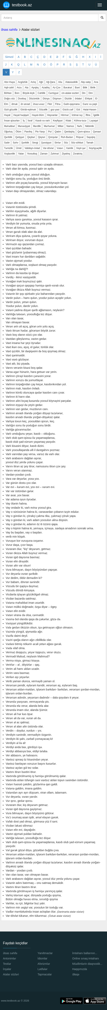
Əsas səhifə (9, 29)
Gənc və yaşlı (90, 104)
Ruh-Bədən (67, 137)
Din (83, 93)
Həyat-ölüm (38, 115)
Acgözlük (22, 82)
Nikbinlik (89, 126)
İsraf (30, 120)
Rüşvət (79, 137)
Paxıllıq (28, 131)
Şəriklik (25, 142)
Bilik (85, 87)
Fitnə (57, 104)
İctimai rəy (77, 115)
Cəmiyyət (53, 93)
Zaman (43, 153)
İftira (88, 115)
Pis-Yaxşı (40, 131)
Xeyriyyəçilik (95, 148)
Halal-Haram (89, 109)
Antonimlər (9, 958)
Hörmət (65, 115)
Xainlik (69, 148)
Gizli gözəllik (10, 109)
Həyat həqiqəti (21, 115)
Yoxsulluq (32, 153)
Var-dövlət (48, 148)
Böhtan (8, 93)
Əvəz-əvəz (38, 104)
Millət (60, 126)
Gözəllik (43, 109)
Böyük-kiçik (29, 93)
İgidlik (96, 115)
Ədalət (78, 98)
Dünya (46, 98)
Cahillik (41, 93)
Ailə (60, 82)
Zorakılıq (77, 153)
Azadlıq (45, 87)
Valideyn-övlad (32, 148)
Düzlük (68, 98)
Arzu (19, 87)
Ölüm (18, 131)
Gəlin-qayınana (72, 104)
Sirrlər (58, 142)
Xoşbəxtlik (9, 153)
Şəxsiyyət (46, 142)
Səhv (15, 142)
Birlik (92, 87)
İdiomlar (42, 958)
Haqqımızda (79, 969)
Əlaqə (76, 974)
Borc (17, 93)
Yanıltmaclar (45, 953)
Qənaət (97, 131)
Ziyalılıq (66, 153)
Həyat (7, 115)
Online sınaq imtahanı (85, 958)
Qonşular (53, 137)
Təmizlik (8, 148)
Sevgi (35, 142)
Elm (6, 104)
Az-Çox (56, 87)
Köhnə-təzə (80, 120)
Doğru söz (9, 98)
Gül (78, 109)
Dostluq (22, 98)
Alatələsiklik (71, 82)
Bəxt (77, 87)
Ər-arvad (25, 104)
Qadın (58, 131)
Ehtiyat (88, 98)
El (96, 98)
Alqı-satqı (86, 82)
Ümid (18, 148)
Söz (66, 142)
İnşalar (7, 969)
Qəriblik (8, 137)
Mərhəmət (49, 126)
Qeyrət (41, 137)
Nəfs (79, 126)
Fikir (50, 104)
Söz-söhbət (77, 142)
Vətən (60, 148)
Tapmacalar (44, 974)
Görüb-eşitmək (28, 109)
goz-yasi (55, 109)
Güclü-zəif (67, 109)
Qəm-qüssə (84, 131)
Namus (70, 126)
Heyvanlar (52, 115)
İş (24, 120)
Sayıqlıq (91, 137)
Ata (26, 87)
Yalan (21, 153)
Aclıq (33, 82)
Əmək (14, 104)
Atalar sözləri (30, 29)
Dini (91, 93)
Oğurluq (8, 131)
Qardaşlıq (69, 131)
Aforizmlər (43, 963)
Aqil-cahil (9, 87)
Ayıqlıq (34, 87)
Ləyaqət (94, 120)
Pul (49, 131)
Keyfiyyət (58, 120)
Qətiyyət (19, 137)
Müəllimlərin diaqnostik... (87, 963)
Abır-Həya (9, 82)
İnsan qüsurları (12, 120)
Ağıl (41, 82)
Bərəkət (68, 87)
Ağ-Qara (50, 82)
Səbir (7, 142)
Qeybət (31, 137)
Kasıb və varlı (43, 120)
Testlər (7, 963)
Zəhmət (55, 153)
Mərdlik (37, 126)
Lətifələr (42, 969)
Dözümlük (34, 98)
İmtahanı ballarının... (84, 953)
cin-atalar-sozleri (70, 93)
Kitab (68, 120)
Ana (96, 82)
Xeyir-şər (81, 148)
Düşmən (57, 98)
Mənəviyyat (24, 126)
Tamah (89, 142)
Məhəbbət (9, 126)
